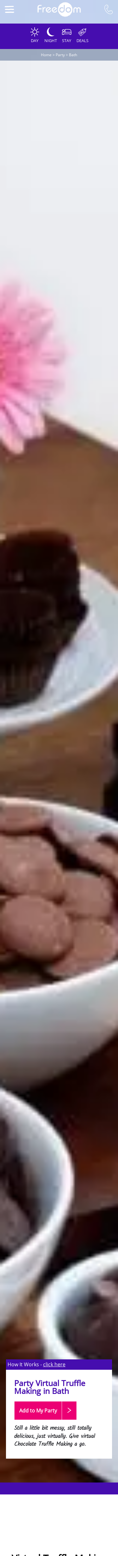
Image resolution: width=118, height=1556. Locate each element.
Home (46, 54)
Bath (73, 54)
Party (60, 54)
